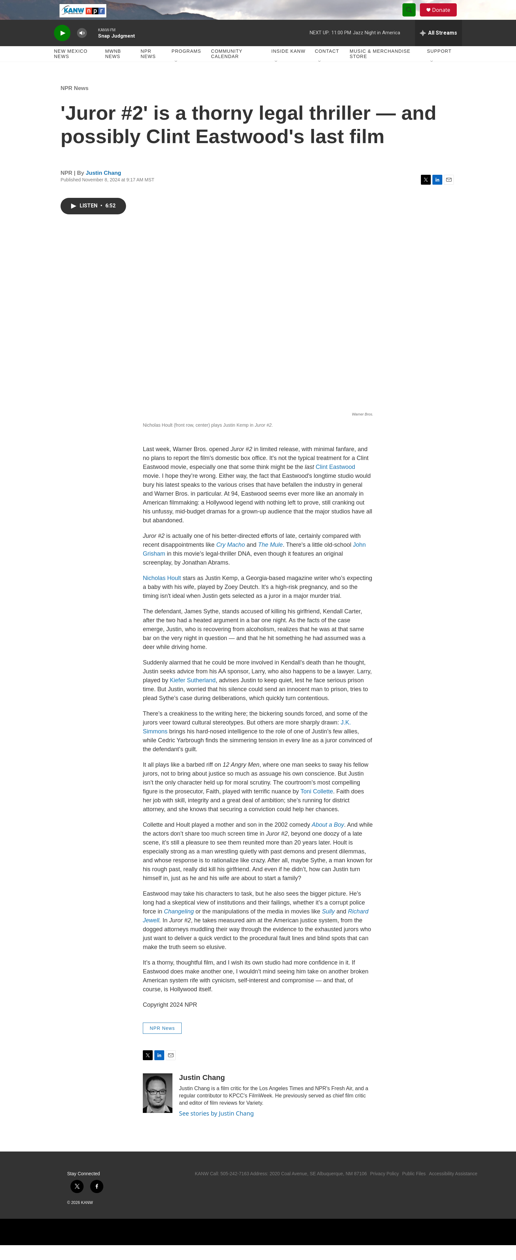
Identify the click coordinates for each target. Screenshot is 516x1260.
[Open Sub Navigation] (176, 76)
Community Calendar (226, 68)
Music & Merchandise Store (380, 68)
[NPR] (223, 1247)
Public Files (414, 1188)
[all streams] (438, 48)
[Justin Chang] (157, 1108)
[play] (62, 48)
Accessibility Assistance (453, 1188)
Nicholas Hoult (162, 593)
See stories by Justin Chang (216, 1128)
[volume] (82, 48)
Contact (327, 66)
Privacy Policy (384, 1188)
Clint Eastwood (335, 481)
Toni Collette (316, 806)
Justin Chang (103, 188)
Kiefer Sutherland (193, 695)
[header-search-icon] (412, 17)
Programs (186, 66)
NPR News (148, 68)
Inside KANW (288, 66)
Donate (445, 17)
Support (439, 66)
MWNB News (113, 68)
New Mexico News (71, 68)
